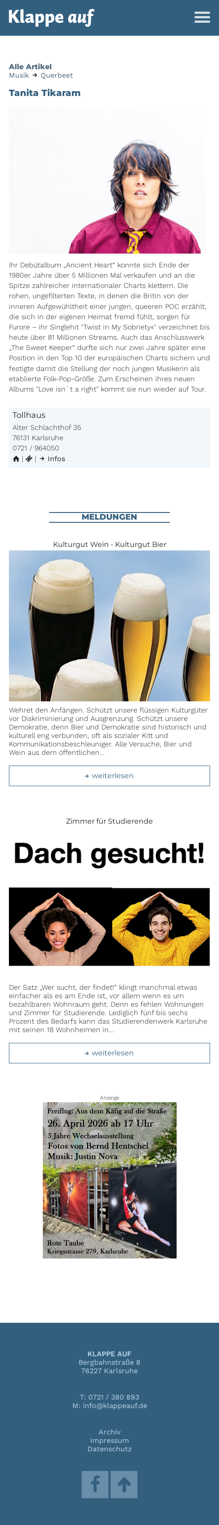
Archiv (109, 1432)
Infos (51, 458)
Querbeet (57, 75)
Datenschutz (109, 1449)
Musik (19, 75)
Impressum (109, 1440)
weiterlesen (108, 775)
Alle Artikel (30, 66)
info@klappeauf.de (115, 1405)
